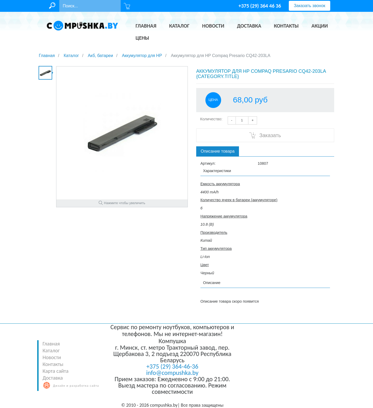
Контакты (52, 364)
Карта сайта (55, 371)
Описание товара (218, 151)
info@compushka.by (172, 372)
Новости (51, 357)
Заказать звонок (309, 5)
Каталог (51, 350)
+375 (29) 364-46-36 (172, 366)
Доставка (52, 378)
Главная (51, 343)
